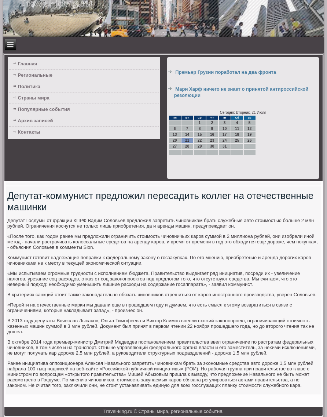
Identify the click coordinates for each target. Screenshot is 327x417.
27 (175, 146)
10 (225, 129)
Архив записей (35, 120)
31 (225, 146)
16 (212, 135)
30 (212, 146)
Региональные (35, 75)
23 (212, 140)
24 (225, 140)
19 (249, 135)
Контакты (29, 132)
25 (237, 140)
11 (237, 129)
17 (225, 135)
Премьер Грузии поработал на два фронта (225, 72)
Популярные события (44, 109)
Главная (27, 63)
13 (175, 135)
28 (187, 146)
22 (200, 140)
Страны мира (33, 98)
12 (249, 129)
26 (249, 140)
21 (187, 140)
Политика (29, 86)
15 (200, 135)
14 (187, 135)
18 (237, 135)
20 (175, 140)
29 (200, 146)
